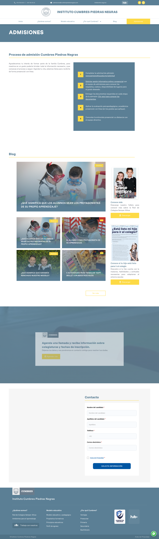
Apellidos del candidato (95, 419)
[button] (91, 21)
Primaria (83, 522)
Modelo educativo (54, 510)
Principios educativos (54, 522)
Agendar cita (51, 362)
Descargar (124, 215)
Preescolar (84, 519)
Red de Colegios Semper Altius (24, 515)
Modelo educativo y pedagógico (58, 515)
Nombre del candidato (95, 407)
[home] (46, 12)
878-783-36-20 (21, 2)
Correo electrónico (94, 442)
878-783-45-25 (31, 2)
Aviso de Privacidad (97, 458)
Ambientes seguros (100, 2)
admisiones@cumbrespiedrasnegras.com (65, 2)
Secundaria (84, 526)
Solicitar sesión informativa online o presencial (104, 81)
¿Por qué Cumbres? (88, 510)
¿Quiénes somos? (19, 510)
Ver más (95, 293)
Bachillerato (85, 530)
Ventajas (83, 515)
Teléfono (90, 430)
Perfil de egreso (52, 526)
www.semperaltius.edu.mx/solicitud (100, 76)
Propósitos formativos (55, 519)
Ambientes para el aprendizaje (24, 519)
